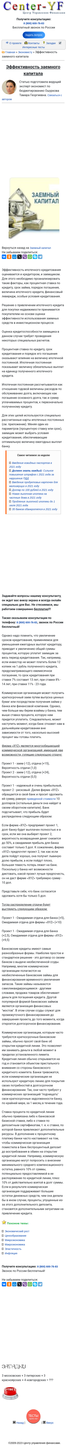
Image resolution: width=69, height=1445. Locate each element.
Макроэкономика (15, 1244)
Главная (10, 52)
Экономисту (25, 52)
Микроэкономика (15, 1240)
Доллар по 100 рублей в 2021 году (32, 489)
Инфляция (11, 1253)
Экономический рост (17, 1231)
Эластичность (13, 1248)
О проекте (15, 43)
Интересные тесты (33, 47)
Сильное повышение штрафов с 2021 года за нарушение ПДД (31, 474)
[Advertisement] (30, 139)
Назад (20, 1422)
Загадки (51, 43)
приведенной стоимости (41, 798)
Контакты (33, 43)
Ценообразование (15, 1235)
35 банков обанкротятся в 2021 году (34, 509)
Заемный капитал (40, 247)
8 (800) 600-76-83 (34, 23)
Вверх (50, 1422)
